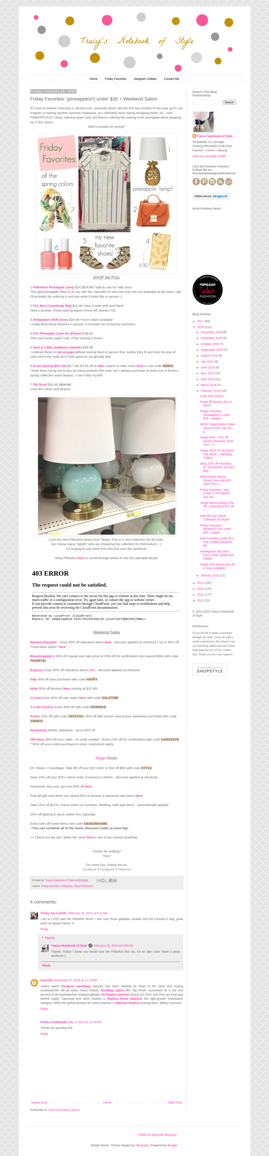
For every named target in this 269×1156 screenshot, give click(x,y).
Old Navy (37, 739)
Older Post (175, 1102)
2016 (201, 327)
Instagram (107, 869)
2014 (201, 588)
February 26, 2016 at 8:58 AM (113, 945)
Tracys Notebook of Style (69, 945)
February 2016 (211, 390)
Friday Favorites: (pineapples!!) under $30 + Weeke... (215, 414)
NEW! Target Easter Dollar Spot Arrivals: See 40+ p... (217, 428)
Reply (44, 929)
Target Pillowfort (83, 886)
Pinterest (124, 869)
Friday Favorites (115, 79)
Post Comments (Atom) (64, 1110)
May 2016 (208, 373)
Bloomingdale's (42, 656)
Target (100, 758)
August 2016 (210, 355)
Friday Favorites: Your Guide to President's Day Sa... (215, 493)
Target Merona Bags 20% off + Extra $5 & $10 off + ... (217, 506)
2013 (201, 594)
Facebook (89, 869)
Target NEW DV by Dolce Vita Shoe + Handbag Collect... (217, 454)
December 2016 (212, 332)
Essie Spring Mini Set (50, 366)
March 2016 (209, 385)
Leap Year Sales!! (211, 396)
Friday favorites (50, 886)
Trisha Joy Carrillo (54, 913)
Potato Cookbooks (54, 1022)
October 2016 (210, 344)
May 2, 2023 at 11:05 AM (84, 1022)
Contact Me (171, 79)
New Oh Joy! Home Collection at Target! (214, 517)
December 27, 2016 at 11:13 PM (75, 980)
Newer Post (39, 1102)
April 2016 (208, 379)
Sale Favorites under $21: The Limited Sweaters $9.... (217, 542)
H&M (34, 688)
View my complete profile (209, 156)
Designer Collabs (145, 79)
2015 (201, 583)
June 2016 (208, 367)
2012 (201, 600)
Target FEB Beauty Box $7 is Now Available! (217, 566)
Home (93, 79)
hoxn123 (47, 980)
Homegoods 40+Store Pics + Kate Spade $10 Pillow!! (217, 555)
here (108, 642)
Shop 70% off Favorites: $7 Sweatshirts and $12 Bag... (217, 467)
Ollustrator (142, 1145)
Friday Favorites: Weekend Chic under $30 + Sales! (215, 529)
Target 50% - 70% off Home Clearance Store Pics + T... (217, 441)
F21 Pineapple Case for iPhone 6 (58, 333)
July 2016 (207, 361)
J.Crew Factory (42, 707)
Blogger (172, 1145)
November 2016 (212, 338)
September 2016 (212, 349)
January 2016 (210, 575)
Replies (50, 938)
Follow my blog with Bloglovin (157, 1134)
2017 (201, 321)
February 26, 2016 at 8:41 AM (87, 913)
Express (36, 670)
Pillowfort (66, 886)
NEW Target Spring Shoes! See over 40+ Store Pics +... (215, 480)
